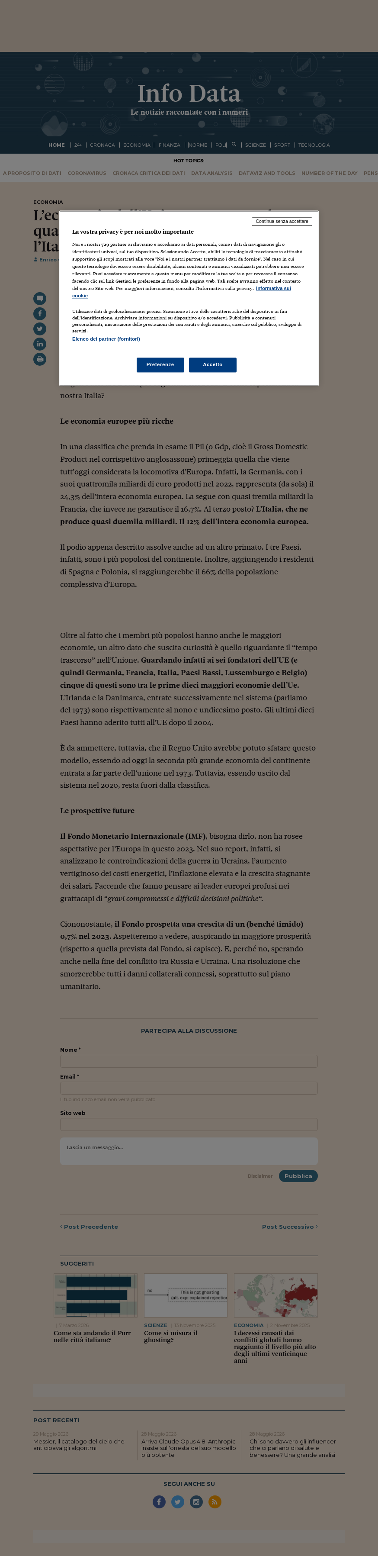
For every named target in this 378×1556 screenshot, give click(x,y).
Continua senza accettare (282, 221)
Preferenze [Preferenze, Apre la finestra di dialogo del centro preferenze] (160, 364)
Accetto (213, 364)
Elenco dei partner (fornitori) (106, 339)
